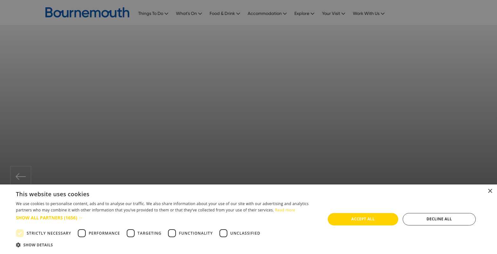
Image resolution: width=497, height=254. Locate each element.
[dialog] (248, 219)
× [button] (489, 191)
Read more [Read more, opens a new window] (285, 210)
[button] (166, 217)
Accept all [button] (363, 219)
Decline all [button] (439, 219)
